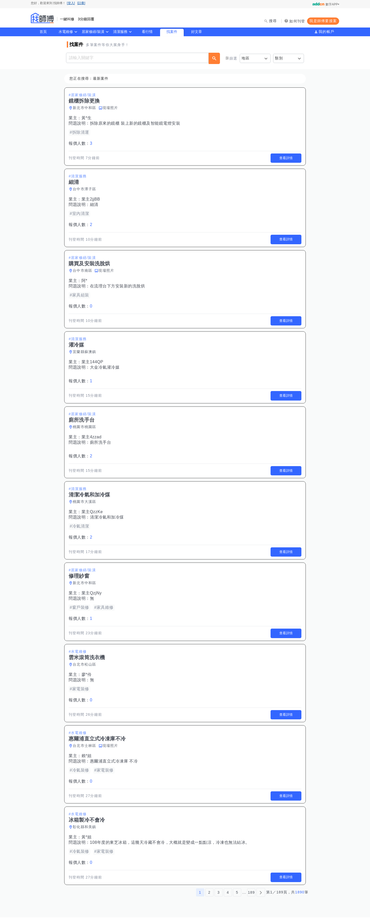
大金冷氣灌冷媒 (106, 369)
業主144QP (93, 364)
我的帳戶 (326, 32)
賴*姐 (87, 761)
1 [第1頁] (200, 899)
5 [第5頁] (237, 899)
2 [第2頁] (209, 899)
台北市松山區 (85, 669)
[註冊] (81, 3)
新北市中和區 (85, 108)
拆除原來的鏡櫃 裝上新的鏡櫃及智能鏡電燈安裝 (136, 123)
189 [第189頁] (251, 899)
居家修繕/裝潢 (93, 32)
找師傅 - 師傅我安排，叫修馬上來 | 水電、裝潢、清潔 (42, 18)
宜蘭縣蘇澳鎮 (85, 354)
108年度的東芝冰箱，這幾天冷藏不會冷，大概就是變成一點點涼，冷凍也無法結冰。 (171, 848)
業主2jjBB (91, 200)
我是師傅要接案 (323, 21)
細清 (95, 205)
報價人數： (81, 143)
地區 (245, 58)
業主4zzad (92, 439)
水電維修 (66, 32)
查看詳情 (285, 158)
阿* (85, 282)
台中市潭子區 (85, 190)
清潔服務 (120, 32)
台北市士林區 (85, 751)
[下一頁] (260, 899)
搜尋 (273, 21)
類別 (279, 58)
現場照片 (111, 108)
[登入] (71, 3)
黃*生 (87, 118)
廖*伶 (87, 679)
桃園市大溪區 (85, 505)
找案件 (171, 32)
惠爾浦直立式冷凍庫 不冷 (115, 766)
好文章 (196, 32)
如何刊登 (297, 21)
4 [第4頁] (228, 899)
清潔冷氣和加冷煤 (108, 520)
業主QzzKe (93, 515)
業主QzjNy (92, 597)
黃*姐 (87, 843)
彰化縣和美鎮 (85, 833)
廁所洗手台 (101, 445)
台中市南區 (83, 272)
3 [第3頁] (218, 899)
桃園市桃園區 (85, 429)
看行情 (147, 32)
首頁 (43, 32)
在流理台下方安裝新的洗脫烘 (118, 287)
